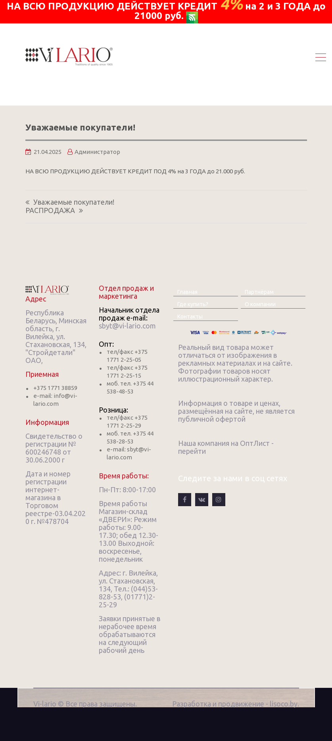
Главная (187, 292)
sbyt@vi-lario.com (127, 326)
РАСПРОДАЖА (50, 210)
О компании (260, 304)
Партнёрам (259, 292)
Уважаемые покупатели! (73, 202)
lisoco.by (283, 704)
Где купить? (192, 304)
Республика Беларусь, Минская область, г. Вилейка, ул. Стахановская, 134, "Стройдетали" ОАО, (55, 336)
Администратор (97, 151)
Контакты (190, 316)
